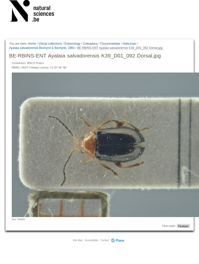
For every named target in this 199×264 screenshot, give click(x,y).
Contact (104, 240)
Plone (118, 240)
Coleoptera (90, 43)
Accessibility (91, 240)
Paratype (183, 225)
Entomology (72, 43)
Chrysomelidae (110, 43)
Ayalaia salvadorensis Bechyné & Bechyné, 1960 (42, 48)
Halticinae (129, 43)
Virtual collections (50, 43)
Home (32, 43)
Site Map (78, 240)
